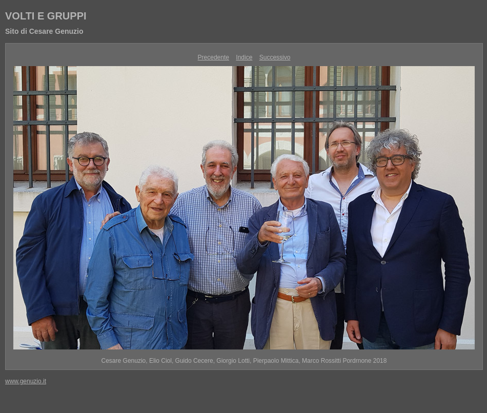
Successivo (275, 57)
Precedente (213, 57)
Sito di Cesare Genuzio (44, 31)
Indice (244, 57)
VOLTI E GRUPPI (46, 16)
